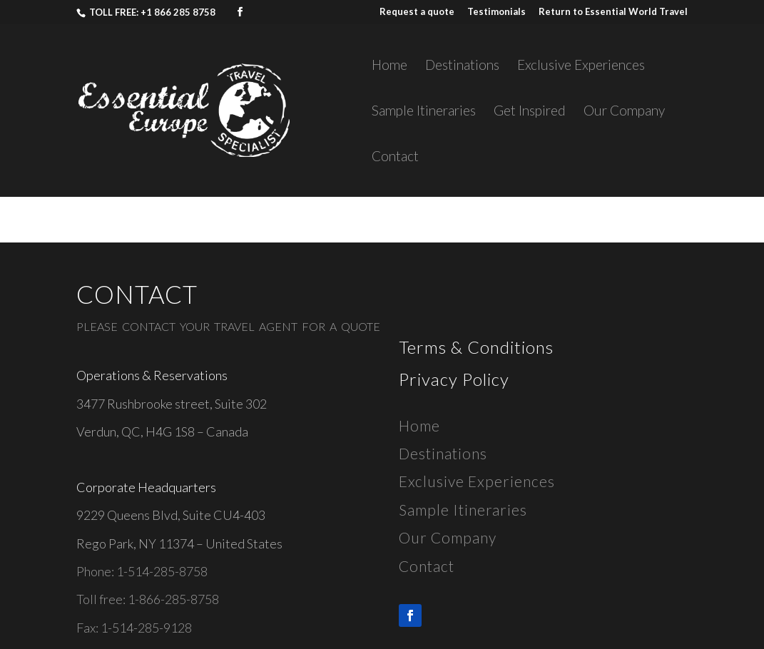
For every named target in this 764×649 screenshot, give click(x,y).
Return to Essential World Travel (613, 12)
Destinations (462, 66)
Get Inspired (530, 112)
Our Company (624, 112)
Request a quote (417, 12)
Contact (395, 157)
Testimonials (496, 12)
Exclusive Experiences (581, 66)
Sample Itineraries (424, 112)
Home (389, 66)
